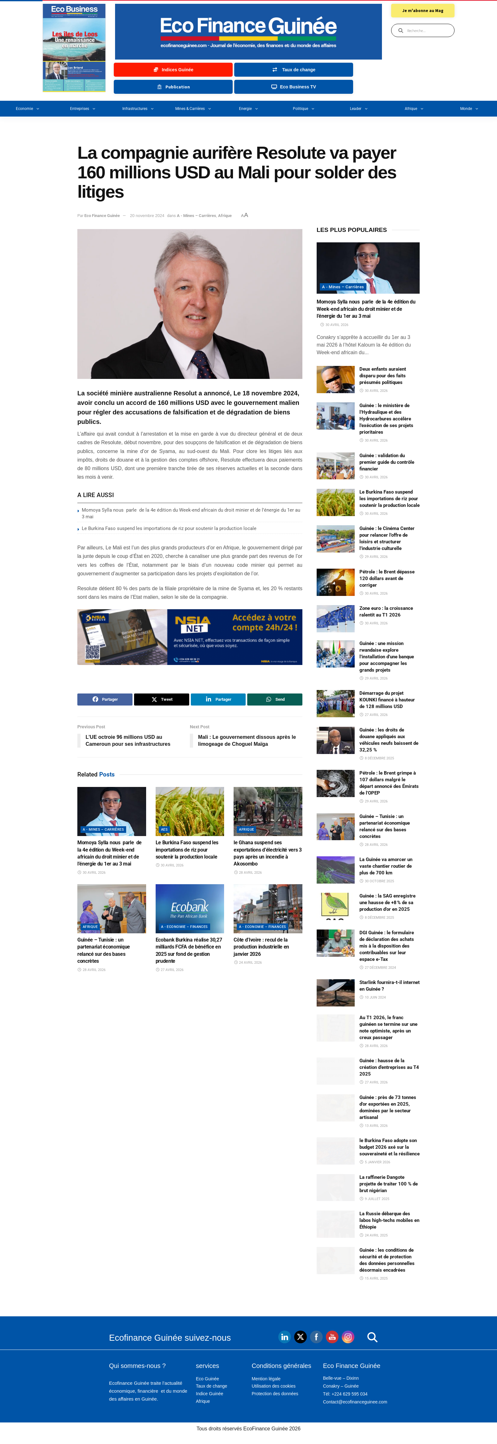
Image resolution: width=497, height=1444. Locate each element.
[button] (359, 1337)
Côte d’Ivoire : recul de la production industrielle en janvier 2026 (261, 947)
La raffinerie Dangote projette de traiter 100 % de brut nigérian (388, 1183)
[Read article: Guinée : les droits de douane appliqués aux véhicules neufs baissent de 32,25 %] (336, 740)
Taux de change (211, 1386)
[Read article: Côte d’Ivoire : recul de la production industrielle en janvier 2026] (268, 908)
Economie (28, 108)
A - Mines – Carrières (196, 215)
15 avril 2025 (373, 1278)
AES (164, 829)
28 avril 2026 (248, 873)
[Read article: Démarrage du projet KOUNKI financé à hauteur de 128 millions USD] (336, 703)
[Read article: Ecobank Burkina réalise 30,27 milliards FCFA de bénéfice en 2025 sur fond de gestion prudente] (190, 908)
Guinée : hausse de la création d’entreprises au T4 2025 (389, 1067)
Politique (304, 108)
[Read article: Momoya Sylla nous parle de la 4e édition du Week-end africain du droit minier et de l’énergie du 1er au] (111, 811)
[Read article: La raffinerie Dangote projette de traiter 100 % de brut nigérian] (336, 1187)
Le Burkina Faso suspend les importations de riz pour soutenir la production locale (169, 528)
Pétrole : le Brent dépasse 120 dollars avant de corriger (387, 578)
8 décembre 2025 (376, 758)
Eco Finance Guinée (102, 215)
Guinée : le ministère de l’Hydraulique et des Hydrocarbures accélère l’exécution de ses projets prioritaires (386, 419)
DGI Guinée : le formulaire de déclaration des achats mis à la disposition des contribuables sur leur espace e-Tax (386, 946)
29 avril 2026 (373, 557)
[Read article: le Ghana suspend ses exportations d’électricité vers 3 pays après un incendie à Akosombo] (268, 811)
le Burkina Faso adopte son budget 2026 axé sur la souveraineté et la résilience (389, 1147)
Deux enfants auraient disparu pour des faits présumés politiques (382, 375)
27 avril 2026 (170, 970)
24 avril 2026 (248, 963)
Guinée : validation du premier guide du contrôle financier (386, 462)
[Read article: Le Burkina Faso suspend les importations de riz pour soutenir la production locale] (190, 811)
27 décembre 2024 (377, 968)
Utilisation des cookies (274, 1386)
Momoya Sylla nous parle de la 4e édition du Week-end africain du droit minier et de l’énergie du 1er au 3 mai (366, 309)
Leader (359, 108)
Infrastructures (138, 108)
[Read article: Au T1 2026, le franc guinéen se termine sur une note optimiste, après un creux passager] (336, 1028)
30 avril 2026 (91, 873)
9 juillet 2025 (374, 1199)
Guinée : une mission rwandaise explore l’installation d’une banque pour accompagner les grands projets (386, 657)
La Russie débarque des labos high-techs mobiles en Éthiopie (389, 1220)
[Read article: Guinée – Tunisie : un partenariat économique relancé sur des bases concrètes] (111, 908)
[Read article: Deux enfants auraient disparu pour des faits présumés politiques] (336, 379)
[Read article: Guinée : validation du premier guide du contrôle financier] (336, 466)
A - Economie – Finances (184, 927)
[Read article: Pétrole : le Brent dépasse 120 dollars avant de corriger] (336, 582)
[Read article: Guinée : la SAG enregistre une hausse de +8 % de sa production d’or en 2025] (336, 906)
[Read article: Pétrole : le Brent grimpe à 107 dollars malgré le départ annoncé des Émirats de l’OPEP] (336, 783)
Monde (469, 108)
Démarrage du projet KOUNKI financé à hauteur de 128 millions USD (387, 699)
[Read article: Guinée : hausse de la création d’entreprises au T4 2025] (336, 1071)
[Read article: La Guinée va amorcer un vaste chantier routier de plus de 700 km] (336, 870)
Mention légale (266, 1378)
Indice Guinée (209, 1393)
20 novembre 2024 (147, 215)
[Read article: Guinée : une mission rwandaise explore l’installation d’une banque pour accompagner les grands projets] (336, 654)
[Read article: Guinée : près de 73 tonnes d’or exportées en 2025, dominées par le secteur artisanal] (336, 1107)
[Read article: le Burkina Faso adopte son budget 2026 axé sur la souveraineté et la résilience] (336, 1151)
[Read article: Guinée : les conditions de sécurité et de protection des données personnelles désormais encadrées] (336, 1260)
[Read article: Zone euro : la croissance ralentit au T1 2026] (336, 618)
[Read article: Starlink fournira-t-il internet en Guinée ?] (336, 992)
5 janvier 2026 (374, 1162)
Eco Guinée (207, 1378)
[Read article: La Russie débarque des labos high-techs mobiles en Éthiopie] (336, 1224)
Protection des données (275, 1393)
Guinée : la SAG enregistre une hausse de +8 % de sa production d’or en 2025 (387, 902)
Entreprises (83, 108)
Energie (248, 108)
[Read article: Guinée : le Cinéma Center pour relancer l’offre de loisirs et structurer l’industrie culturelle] (336, 539)
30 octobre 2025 (376, 881)
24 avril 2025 (373, 1235)
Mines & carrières (193, 108)
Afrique (414, 108)
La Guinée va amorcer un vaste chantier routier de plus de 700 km (385, 866)
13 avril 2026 (373, 1126)
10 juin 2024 (372, 997)
